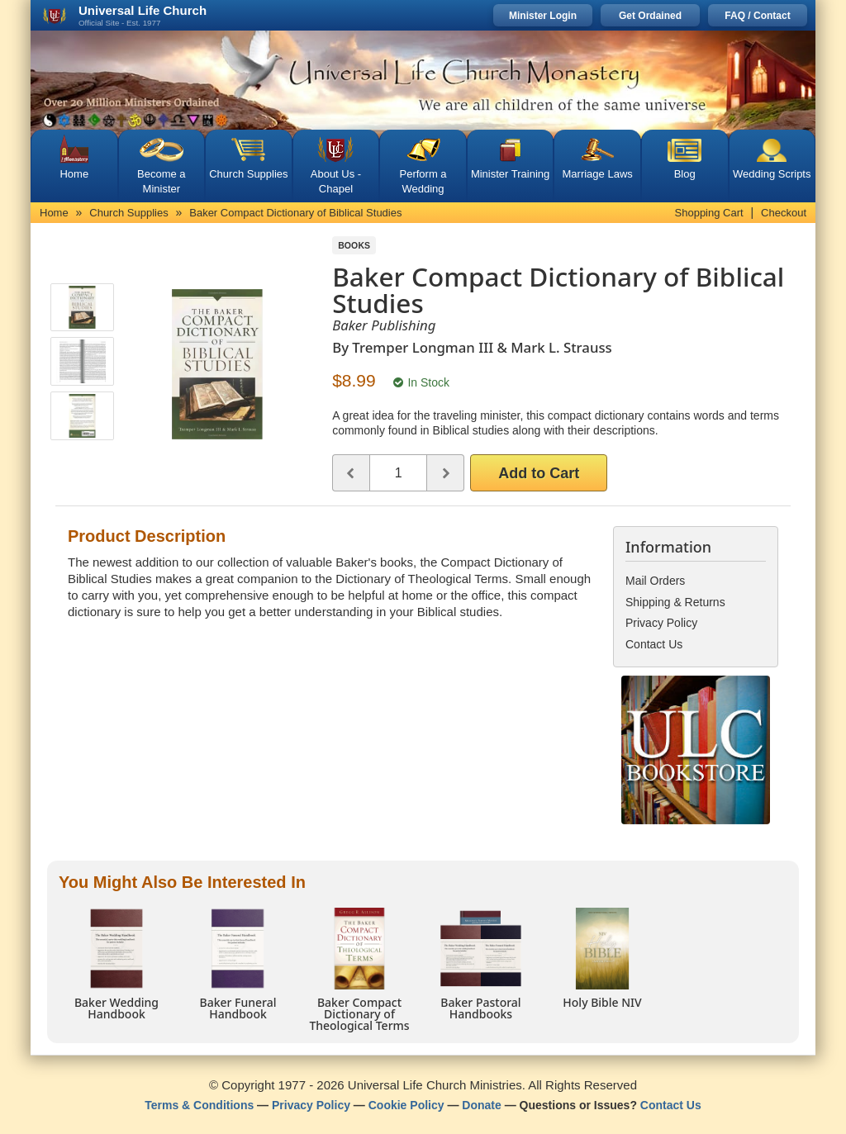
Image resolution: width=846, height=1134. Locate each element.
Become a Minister (161, 181)
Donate (481, 1105)
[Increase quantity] (445, 472)
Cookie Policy (406, 1105)
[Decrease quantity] (350, 472)
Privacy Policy (311, 1105)
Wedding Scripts (771, 174)
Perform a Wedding (422, 181)
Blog (685, 174)
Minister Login (543, 15)
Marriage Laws (598, 174)
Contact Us (670, 1105)
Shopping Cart (709, 212)
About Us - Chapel (336, 181)
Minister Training (510, 174)
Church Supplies (248, 174)
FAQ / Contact (757, 15)
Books (354, 245)
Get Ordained (650, 15)
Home (73, 174)
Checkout (783, 212)
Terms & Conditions (199, 1105)
